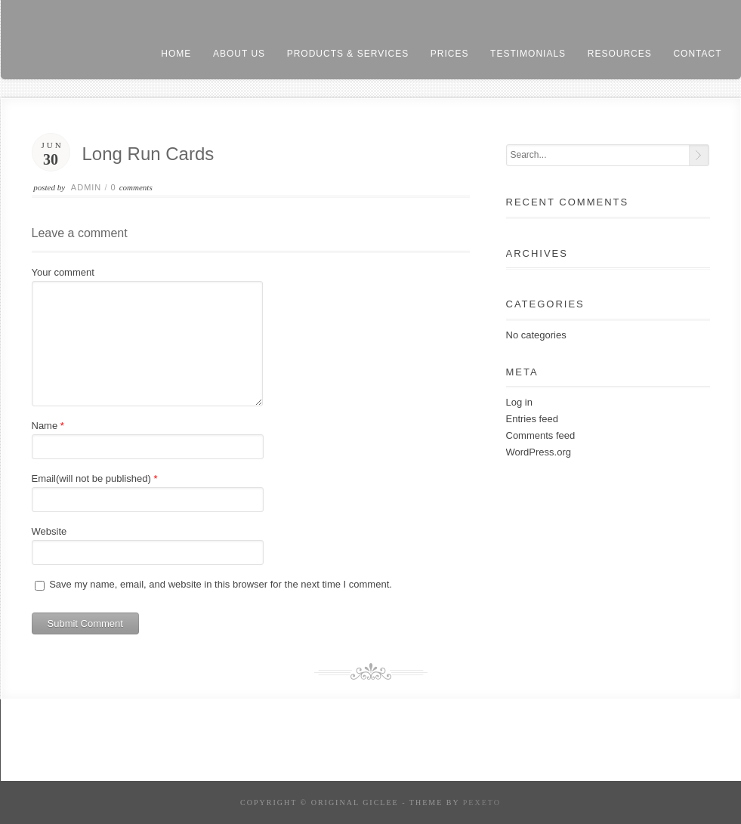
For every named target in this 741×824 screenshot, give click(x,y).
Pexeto (482, 802)
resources (620, 53)
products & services (348, 53)
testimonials (528, 53)
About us (239, 53)
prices (450, 53)
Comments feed (541, 435)
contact (697, 53)
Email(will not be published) (91, 478)
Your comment (63, 272)
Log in (519, 402)
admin (86, 187)
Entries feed (532, 418)
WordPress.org (538, 452)
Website (49, 531)
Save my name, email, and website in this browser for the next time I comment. (220, 584)
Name (45, 425)
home (176, 53)
